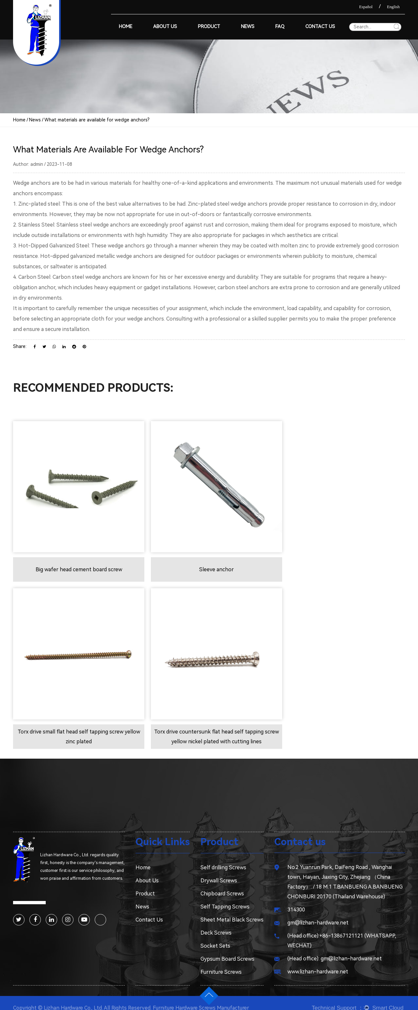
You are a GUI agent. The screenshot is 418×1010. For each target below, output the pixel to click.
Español (366, 7)
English (393, 7)
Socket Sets (215, 936)
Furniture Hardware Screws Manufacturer (205, 998)
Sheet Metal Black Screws (232, 910)
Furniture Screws (221, 962)
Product (209, 26)
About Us (165, 26)
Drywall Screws (219, 870)
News (247, 26)
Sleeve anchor (209, 564)
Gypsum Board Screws (227, 949)
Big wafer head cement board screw (76, 564)
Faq (279, 26)
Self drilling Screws (223, 857)
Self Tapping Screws (225, 896)
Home (125, 26)
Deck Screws (216, 923)
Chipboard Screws (222, 883)
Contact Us (320, 26)
